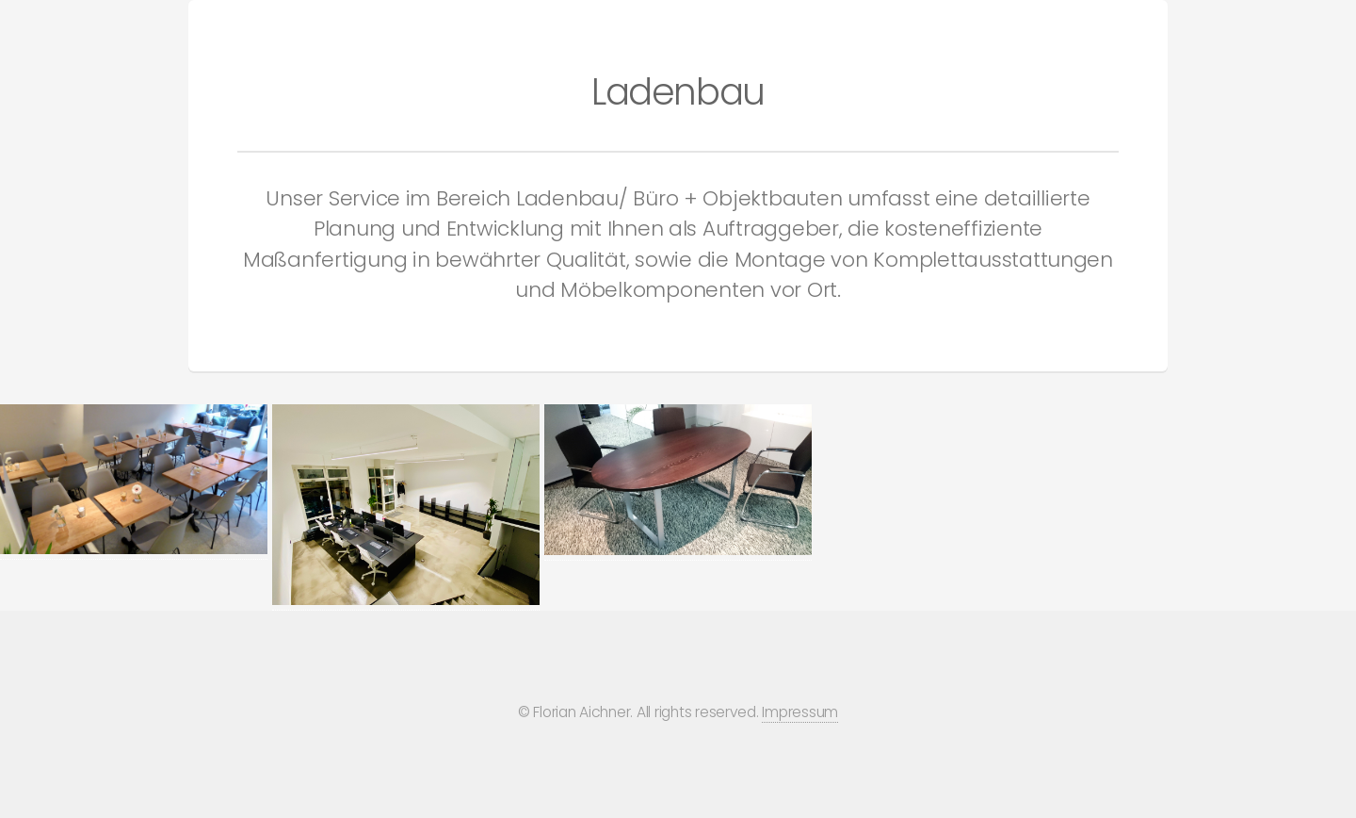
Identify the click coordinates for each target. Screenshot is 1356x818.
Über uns (1292, 26)
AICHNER (57, 27)
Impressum (800, 712)
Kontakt (1189, 26)
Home (1098, 26)
